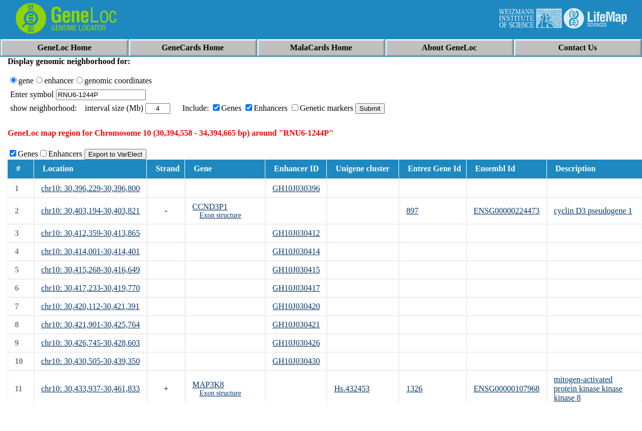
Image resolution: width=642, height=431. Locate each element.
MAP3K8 (208, 384)
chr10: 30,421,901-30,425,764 (90, 324)
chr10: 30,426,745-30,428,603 (90, 342)
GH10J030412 (296, 233)
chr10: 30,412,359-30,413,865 (90, 233)
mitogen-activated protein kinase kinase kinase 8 (588, 388)
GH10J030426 (296, 342)
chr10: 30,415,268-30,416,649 (90, 269)
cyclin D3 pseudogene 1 (593, 210)
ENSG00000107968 (507, 388)
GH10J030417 (296, 288)
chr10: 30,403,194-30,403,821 (90, 210)
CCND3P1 (209, 206)
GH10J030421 (296, 324)
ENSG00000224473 (507, 210)
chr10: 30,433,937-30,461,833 (90, 388)
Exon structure (220, 215)
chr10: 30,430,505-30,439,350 (90, 361)
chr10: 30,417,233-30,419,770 (90, 288)
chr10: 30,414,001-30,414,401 (90, 251)
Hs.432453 (352, 388)
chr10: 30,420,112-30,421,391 (90, 306)
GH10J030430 (296, 361)
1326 (414, 388)
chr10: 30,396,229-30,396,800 (90, 188)
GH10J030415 (296, 269)
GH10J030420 (296, 306)
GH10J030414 (296, 251)
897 (412, 210)
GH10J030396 (296, 188)
